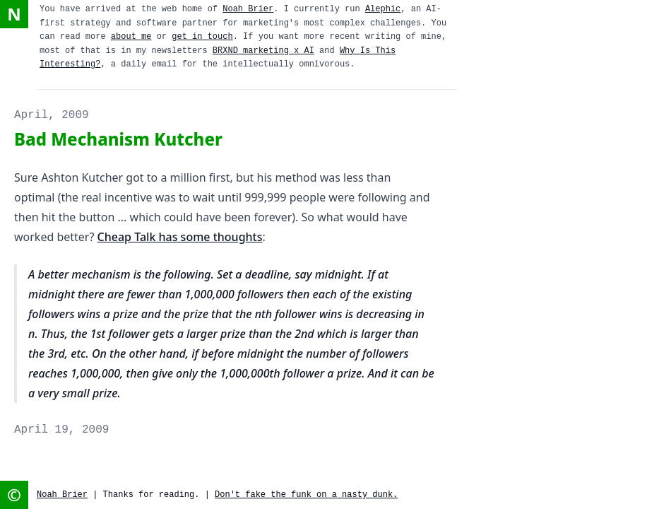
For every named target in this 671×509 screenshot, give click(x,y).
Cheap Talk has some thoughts (180, 237)
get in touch (202, 37)
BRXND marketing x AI (263, 51)
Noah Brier (247, 9)
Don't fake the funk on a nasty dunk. (306, 495)
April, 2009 (51, 115)
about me (131, 37)
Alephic (382, 9)
